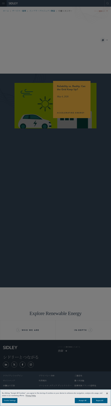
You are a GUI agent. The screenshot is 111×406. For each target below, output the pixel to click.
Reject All (99, 400)
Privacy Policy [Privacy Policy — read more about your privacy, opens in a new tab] (31, 395)
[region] (55, 397)
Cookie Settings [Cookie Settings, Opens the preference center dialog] (10, 400)
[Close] (107, 393)
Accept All (82, 400)
